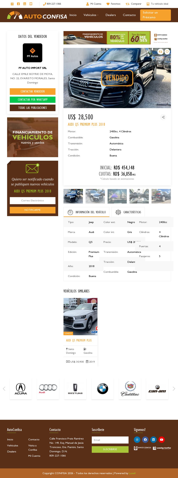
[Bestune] (75, 404)
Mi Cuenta (34, 455)
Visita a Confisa (32, 447)
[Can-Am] (157, 404)
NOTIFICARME (33, 210)
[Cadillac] (130, 404)
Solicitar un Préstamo (150, 15)
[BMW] (102, 404)
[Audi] (48, 404)
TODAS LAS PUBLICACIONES (32, 108)
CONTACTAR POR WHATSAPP (32, 99)
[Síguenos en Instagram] (12, 4)
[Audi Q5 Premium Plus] (94, 325)
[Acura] (20, 404)
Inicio (73, 15)
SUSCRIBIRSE (110, 449)
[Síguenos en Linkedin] (24, 4)
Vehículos (91, 15)
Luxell (132, 473)
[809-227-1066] (52, 4)
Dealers (111, 15)
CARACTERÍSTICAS (132, 212)
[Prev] (4, 404)
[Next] (174, 404)
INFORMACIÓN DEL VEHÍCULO (91, 212)
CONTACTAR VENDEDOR (33, 91)
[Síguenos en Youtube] (31, 4)
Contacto (129, 15)
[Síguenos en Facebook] (18, 4)
